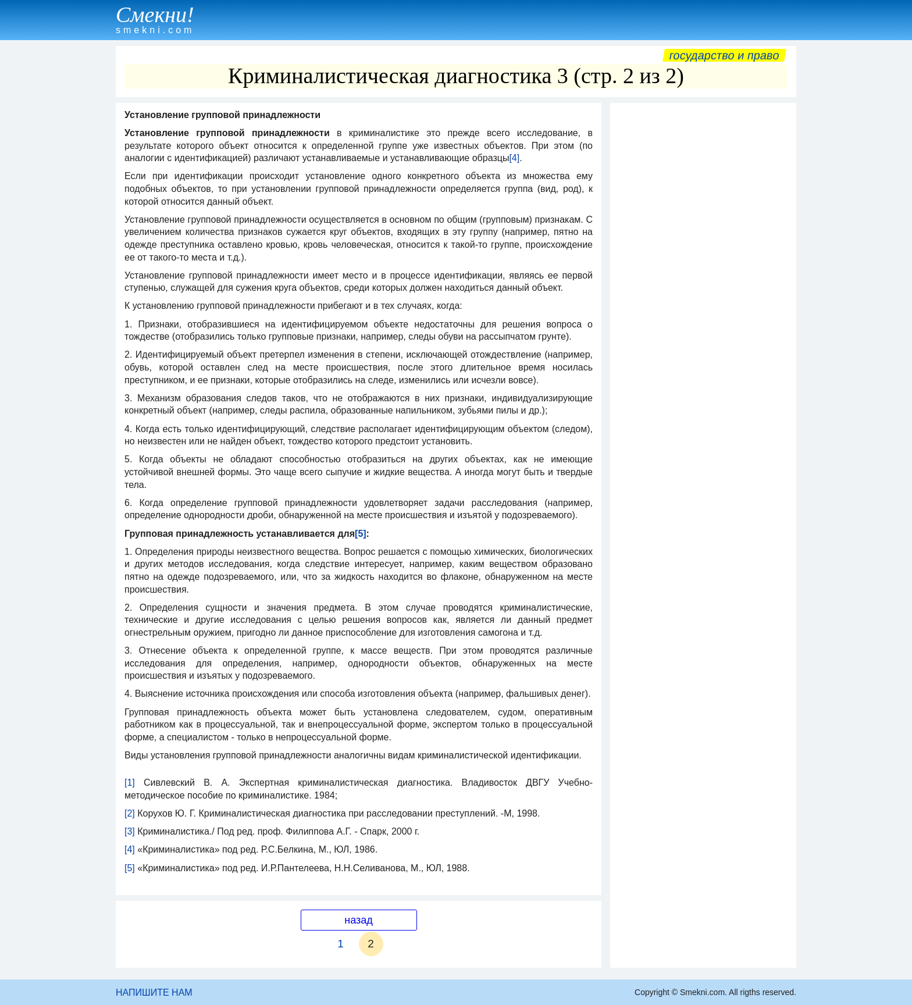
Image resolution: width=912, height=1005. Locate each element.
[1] (129, 782)
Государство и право (724, 55)
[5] (129, 868)
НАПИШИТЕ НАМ (154, 992)
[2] (129, 813)
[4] (514, 158)
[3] (129, 831)
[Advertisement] (703, 283)
